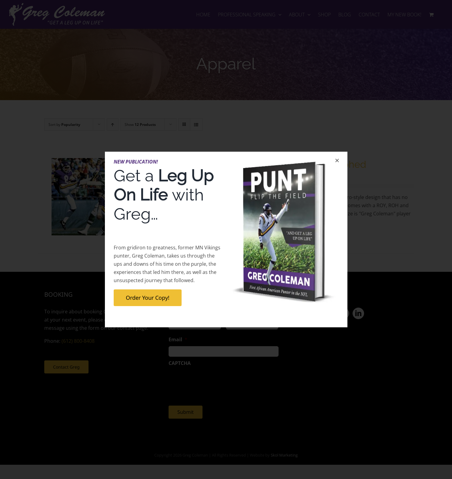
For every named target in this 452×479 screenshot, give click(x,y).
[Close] (337, 160)
